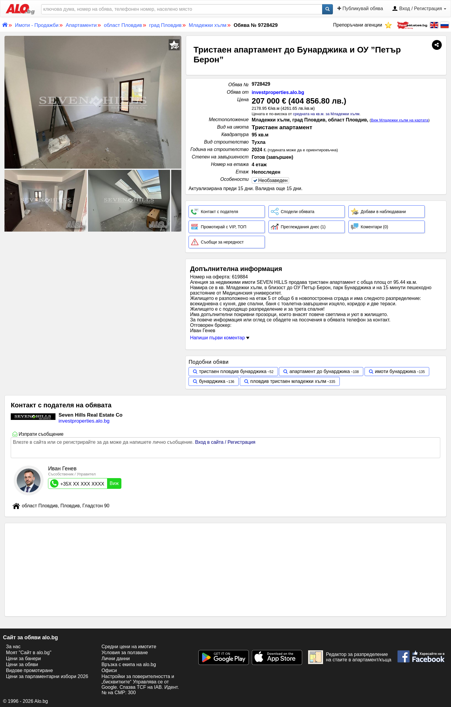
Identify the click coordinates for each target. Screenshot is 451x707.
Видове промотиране (29, 670)
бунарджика (212, 381)
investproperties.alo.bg (278, 92)
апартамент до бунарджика (319, 371)
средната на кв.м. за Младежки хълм (326, 114)
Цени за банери (23, 658)
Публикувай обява (360, 8)
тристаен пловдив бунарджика (232, 371)
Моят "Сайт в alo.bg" (28, 652)
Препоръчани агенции (362, 24)
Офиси (109, 670)
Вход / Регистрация (419, 9)
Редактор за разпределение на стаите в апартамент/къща (349, 657)
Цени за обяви (22, 664)
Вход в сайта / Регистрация (225, 442)
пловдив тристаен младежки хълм (288, 381)
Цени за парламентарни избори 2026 (47, 676)
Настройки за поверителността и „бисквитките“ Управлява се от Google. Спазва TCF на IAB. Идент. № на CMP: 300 (140, 684)
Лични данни (115, 658)
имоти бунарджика (395, 371)
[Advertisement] (92, 277)
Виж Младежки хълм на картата (399, 120)
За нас (13, 646)
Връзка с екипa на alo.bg (128, 664)
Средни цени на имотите (128, 646)
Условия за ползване (124, 652)
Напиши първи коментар (219, 337)
